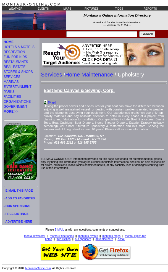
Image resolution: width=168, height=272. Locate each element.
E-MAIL (59, 229)
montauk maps (111, 235)
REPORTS (150, 8)
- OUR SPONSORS (17, 206)
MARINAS (11, 82)
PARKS (9, 92)
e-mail (121, 239)
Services (51, 75)
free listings (64, 239)
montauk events (88, 235)
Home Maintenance (89, 75)
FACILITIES (12, 97)
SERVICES (12, 77)
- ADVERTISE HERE (18, 221)
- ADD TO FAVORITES (19, 198)
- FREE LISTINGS (16, 213)
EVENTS (43, 8)
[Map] (52, 102)
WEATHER (15, 8)
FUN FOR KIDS (15, 57)
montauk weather (34, 235)
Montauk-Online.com (38, 268)
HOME (9, 42)
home (48, 239)
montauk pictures (135, 235)
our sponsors (83, 239)
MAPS (67, 8)
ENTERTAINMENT (18, 87)
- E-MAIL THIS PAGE (18, 190)
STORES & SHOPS (18, 72)
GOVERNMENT (15, 107)
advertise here (104, 239)
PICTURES (92, 8)
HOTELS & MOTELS (19, 47)
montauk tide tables (62, 235)
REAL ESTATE (14, 67)
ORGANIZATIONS (17, 102)
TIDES (119, 8)
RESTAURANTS (16, 62)
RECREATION (14, 52)
